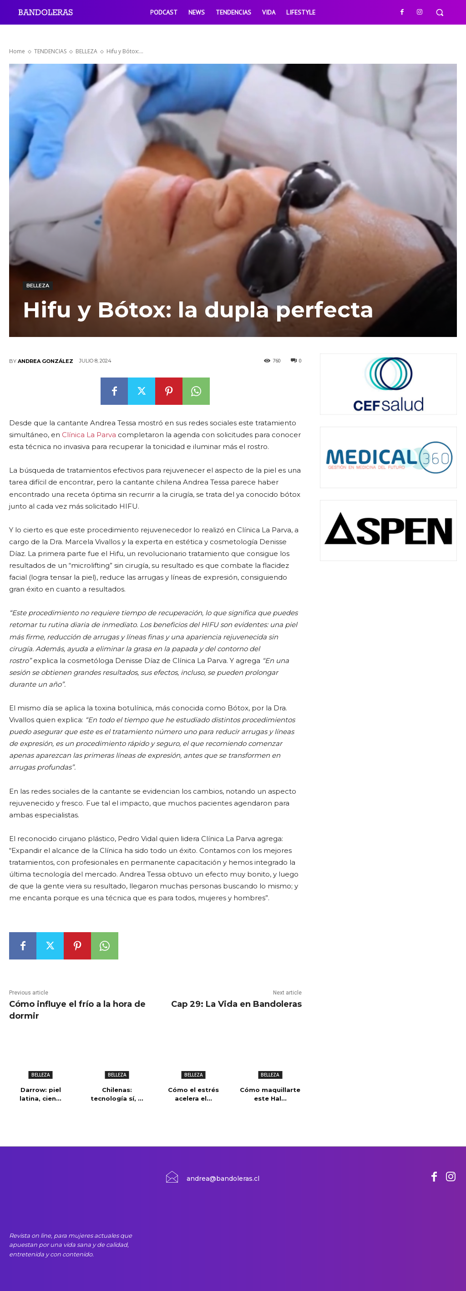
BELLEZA (86, 51)
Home (17, 51)
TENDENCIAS (50, 51)
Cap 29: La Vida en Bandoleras (236, 1004)
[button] (439, 12)
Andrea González (45, 361)
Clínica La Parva (90, 434)
